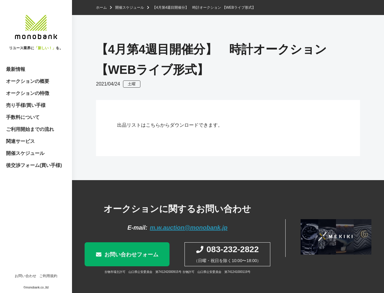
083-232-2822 (232, 249)
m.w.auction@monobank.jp (188, 227)
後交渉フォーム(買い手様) (34, 165)
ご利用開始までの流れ (30, 129)
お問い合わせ (25, 276)
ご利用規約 (48, 276)
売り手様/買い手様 (26, 105)
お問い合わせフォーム (131, 255)
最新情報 (15, 69)
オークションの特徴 (27, 93)
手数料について (23, 117)
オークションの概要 (27, 81)
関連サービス (20, 141)
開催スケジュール (25, 153)
